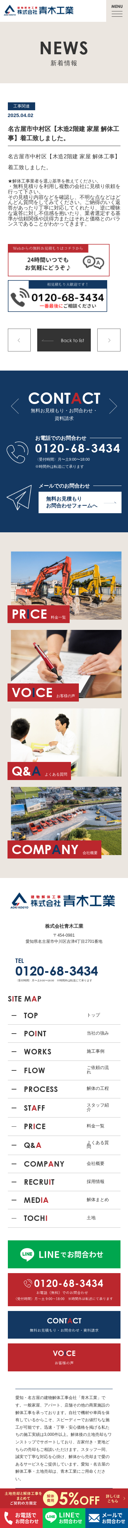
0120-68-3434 (78, 448)
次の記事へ (108, 340)
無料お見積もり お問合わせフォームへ (81, 502)
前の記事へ (19, 340)
